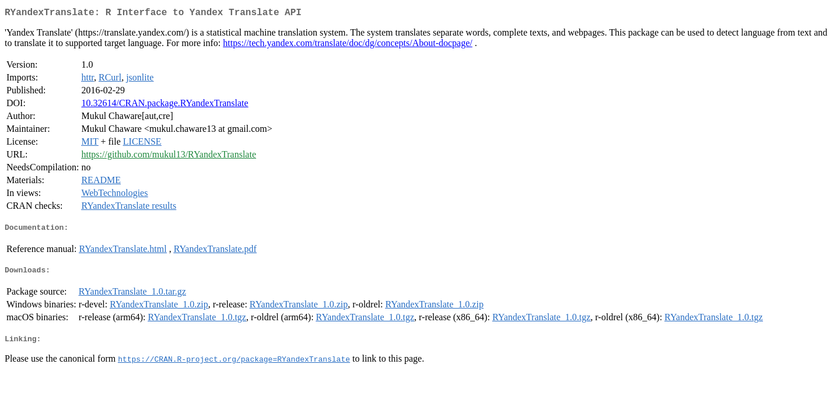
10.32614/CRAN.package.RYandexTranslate (164, 105)
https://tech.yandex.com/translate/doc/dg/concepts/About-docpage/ (347, 45)
